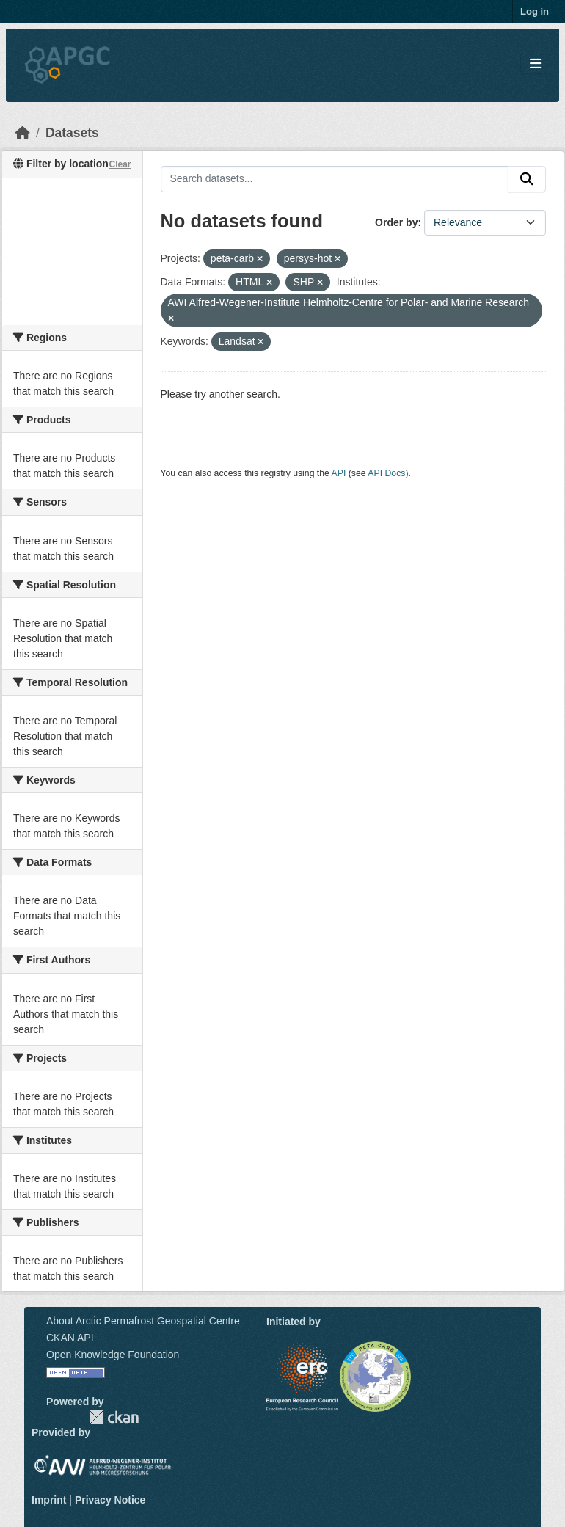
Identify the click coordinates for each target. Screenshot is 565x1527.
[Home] (22, 132)
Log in (534, 11)
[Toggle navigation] (535, 64)
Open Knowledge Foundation (112, 1354)
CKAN (114, 1417)
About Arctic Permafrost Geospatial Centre (143, 1321)
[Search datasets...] (335, 179)
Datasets (72, 132)
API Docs (386, 473)
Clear (120, 164)
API (339, 473)
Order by (396, 222)
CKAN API (70, 1338)
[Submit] (527, 179)
